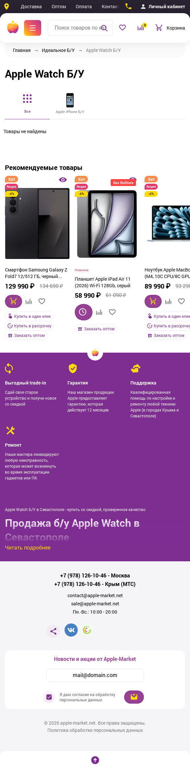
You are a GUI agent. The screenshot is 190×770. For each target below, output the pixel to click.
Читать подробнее (27, 547)
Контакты (112, 6)
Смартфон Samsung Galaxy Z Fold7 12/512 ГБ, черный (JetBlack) (36, 274)
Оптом (59, 6)
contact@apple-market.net (95, 595)
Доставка (31, 6)
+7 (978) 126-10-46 (83, 575)
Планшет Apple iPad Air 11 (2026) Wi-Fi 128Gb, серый (103, 282)
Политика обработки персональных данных (95, 730)
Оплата (84, 6)
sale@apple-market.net (95, 603)
